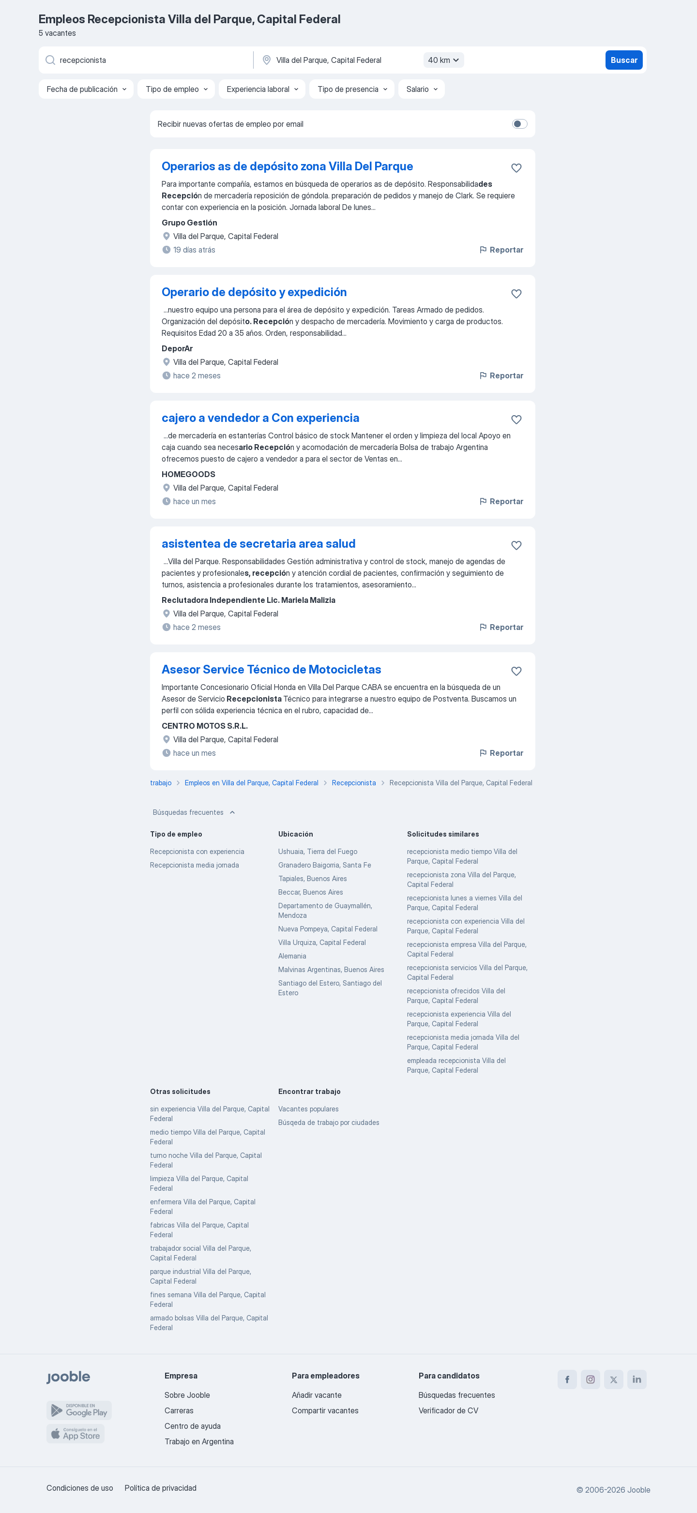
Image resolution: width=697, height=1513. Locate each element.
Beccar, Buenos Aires (310, 892)
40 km (445, 60)
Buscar (624, 60)
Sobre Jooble (187, 1395)
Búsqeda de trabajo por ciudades (328, 1122)
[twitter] (613, 1379)
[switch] (520, 124)
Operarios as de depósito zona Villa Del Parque (287, 166)
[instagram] (590, 1379)
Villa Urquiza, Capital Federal (322, 942)
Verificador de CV (448, 1410)
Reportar (500, 250)
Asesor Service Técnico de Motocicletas (271, 669)
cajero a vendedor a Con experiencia (261, 418)
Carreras (179, 1410)
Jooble (639, 1490)
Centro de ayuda (193, 1426)
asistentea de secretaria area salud (259, 544)
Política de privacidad (161, 1488)
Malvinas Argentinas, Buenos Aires (331, 969)
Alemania (292, 956)
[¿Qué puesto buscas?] (145, 60)
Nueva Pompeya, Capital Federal (328, 929)
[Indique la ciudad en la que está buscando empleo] (361, 60)
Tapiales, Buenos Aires (312, 878)
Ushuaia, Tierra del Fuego (317, 851)
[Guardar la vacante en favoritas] (516, 168)
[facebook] (567, 1379)
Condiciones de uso (79, 1488)
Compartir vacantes (325, 1410)
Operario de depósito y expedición (254, 292)
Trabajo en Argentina (199, 1441)
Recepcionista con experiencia (197, 851)
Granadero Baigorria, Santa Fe (324, 865)
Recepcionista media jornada (194, 865)
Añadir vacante (317, 1395)
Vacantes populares (308, 1109)
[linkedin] (637, 1379)
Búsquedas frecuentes (195, 812)
